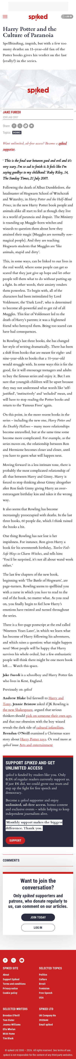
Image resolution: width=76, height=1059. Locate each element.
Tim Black (8, 1038)
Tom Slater (8, 1020)
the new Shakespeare (17, 710)
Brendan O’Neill (11, 1015)
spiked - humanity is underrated (38, 17)
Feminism (44, 988)
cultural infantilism (49, 727)
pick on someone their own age (48, 716)
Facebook (5, 960)
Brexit (42, 983)
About (6, 974)
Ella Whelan (9, 1029)
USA (41, 997)
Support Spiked (11, 979)
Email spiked (46, 1024)
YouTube (21, 960)
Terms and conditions (14, 983)
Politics (43, 974)
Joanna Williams (11, 1024)
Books (17, 132)
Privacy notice (10, 988)
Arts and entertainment (36, 745)
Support (15, 840)
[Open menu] (5, 16)
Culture (43, 979)
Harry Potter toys (33, 739)
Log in (67, 16)
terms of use (64, 1050)
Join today (38, 917)
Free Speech (45, 992)
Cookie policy (10, 992)
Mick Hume (9, 1033)
